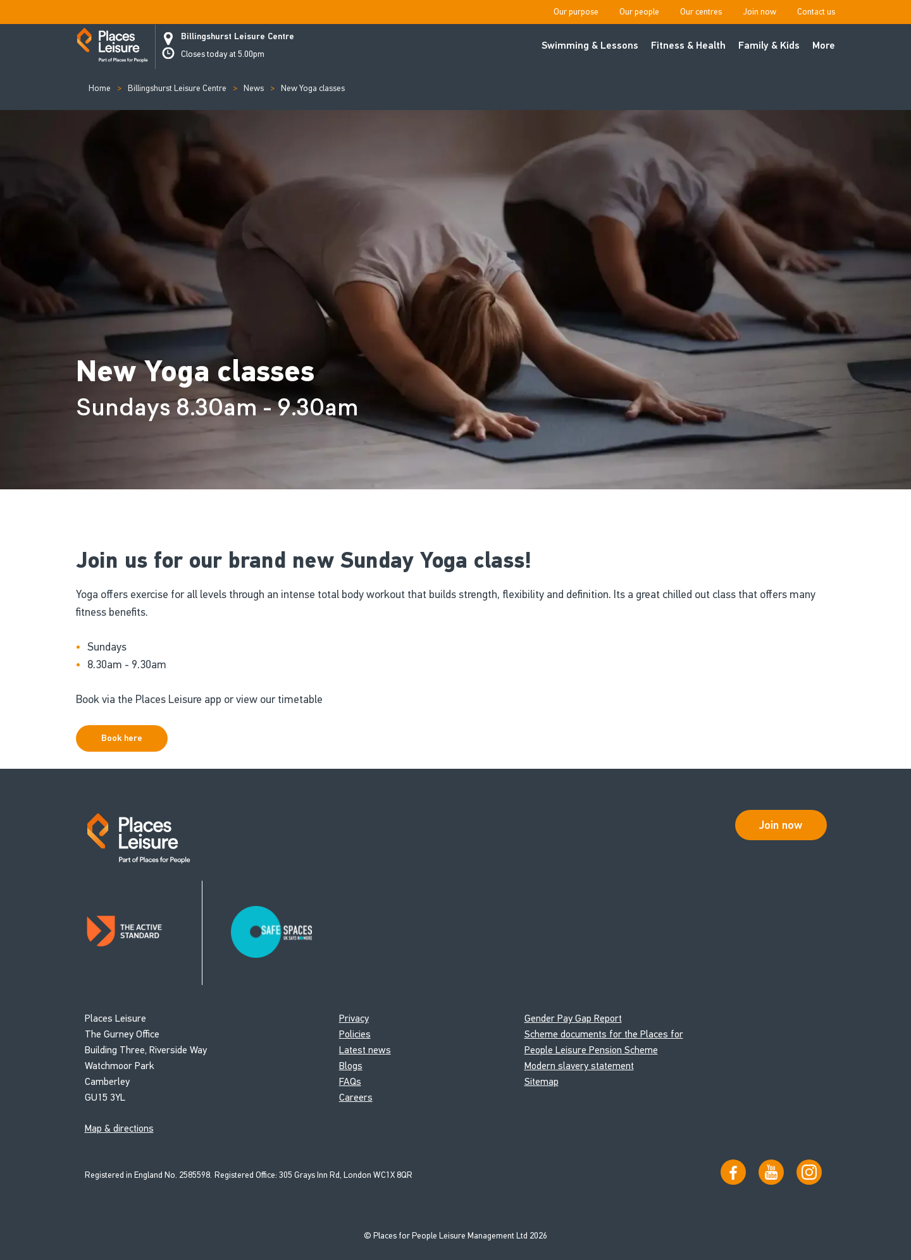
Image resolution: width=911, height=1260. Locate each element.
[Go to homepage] (112, 47)
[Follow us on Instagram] (809, 1172)
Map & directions (119, 1128)
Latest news (365, 1050)
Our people (639, 11)
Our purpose (576, 11)
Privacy (354, 1018)
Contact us (816, 11)
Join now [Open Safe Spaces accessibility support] (780, 825)
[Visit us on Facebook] (733, 1172)
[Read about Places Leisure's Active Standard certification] (143, 933)
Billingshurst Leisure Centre (237, 37)
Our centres (701, 11)
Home (100, 88)
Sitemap (541, 1081)
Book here (121, 738)
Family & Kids (769, 45)
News (254, 88)
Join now (759, 11)
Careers (356, 1097)
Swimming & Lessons (590, 45)
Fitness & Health (688, 45)
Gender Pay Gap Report (573, 1018)
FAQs (350, 1081)
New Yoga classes (313, 88)
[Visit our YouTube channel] (771, 1172)
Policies (355, 1034)
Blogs (351, 1066)
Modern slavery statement (579, 1066)
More (823, 45)
